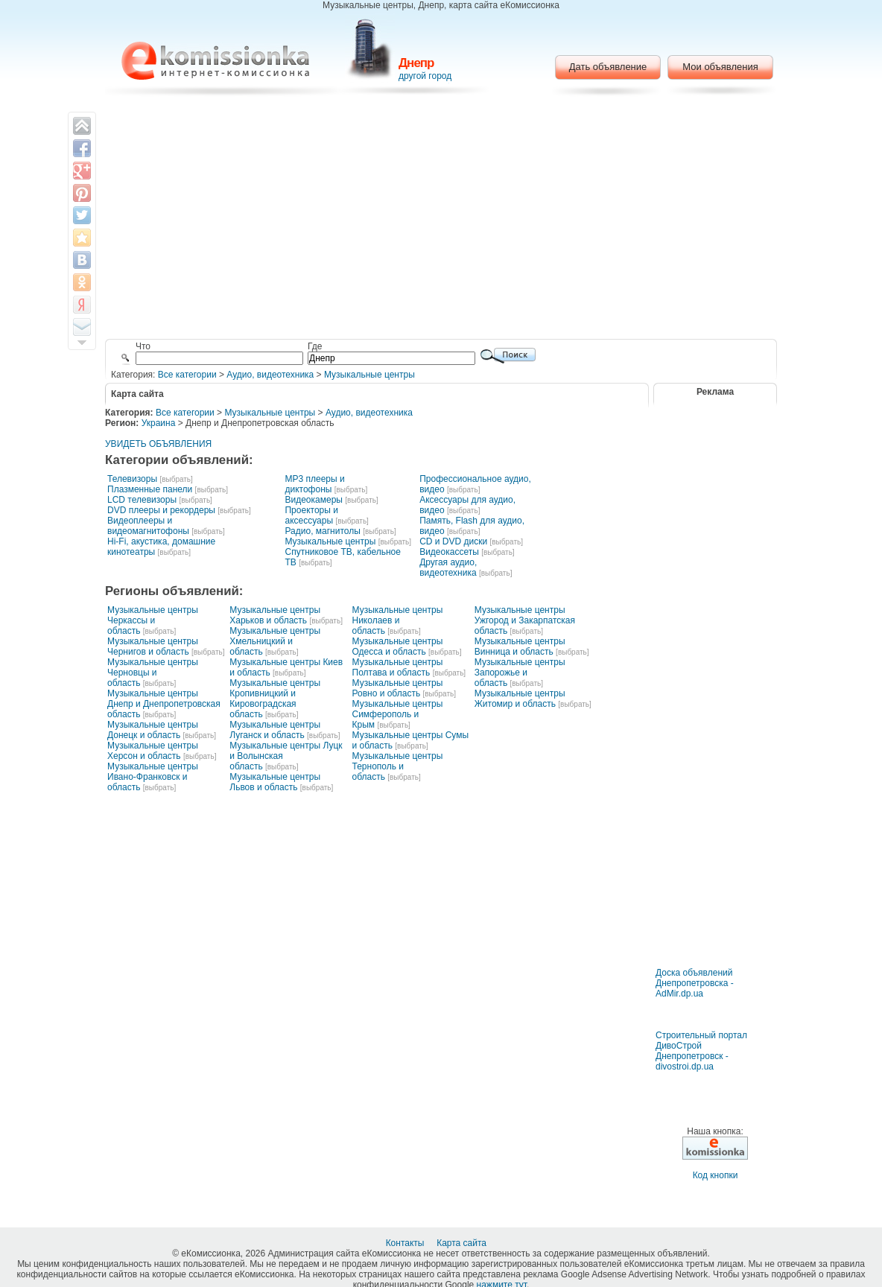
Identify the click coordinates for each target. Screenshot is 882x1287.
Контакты (406, 1243)
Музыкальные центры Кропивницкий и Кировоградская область (274, 698)
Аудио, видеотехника (270, 374)
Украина (159, 423)
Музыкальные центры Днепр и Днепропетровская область (163, 703)
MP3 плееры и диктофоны (314, 484)
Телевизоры (132, 479)
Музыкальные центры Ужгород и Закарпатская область (525, 620)
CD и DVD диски (453, 541)
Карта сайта (463, 1243)
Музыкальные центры (369, 374)
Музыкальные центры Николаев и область (397, 620)
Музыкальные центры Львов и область (274, 782)
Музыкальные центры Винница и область (520, 646)
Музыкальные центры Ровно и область (397, 688)
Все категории (187, 374)
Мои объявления (720, 66)
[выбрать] (175, 479)
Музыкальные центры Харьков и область (274, 615)
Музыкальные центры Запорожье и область (520, 672)
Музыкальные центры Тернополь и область (397, 766)
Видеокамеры (313, 500)
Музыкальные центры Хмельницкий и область (274, 641)
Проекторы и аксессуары (311, 515)
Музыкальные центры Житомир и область (520, 698)
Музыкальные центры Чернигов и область (152, 646)
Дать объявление (608, 66)
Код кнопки (715, 1175)
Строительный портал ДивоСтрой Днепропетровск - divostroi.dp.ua (701, 1051)
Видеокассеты (449, 552)
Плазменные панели (149, 489)
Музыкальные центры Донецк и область (152, 729)
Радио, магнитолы (322, 531)
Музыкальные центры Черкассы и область (152, 620)
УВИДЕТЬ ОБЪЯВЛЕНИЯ (158, 444)
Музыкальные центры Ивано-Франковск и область (152, 776)
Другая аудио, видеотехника (448, 567)
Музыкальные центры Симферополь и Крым (397, 714)
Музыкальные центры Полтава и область (397, 667)
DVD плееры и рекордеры (161, 510)
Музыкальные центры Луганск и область (274, 729)
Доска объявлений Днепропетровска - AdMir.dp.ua (695, 983)
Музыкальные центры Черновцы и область (152, 672)
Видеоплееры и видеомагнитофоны (148, 525)
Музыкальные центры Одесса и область (397, 646)
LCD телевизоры (142, 500)
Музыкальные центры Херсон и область (152, 750)
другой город (425, 76)
